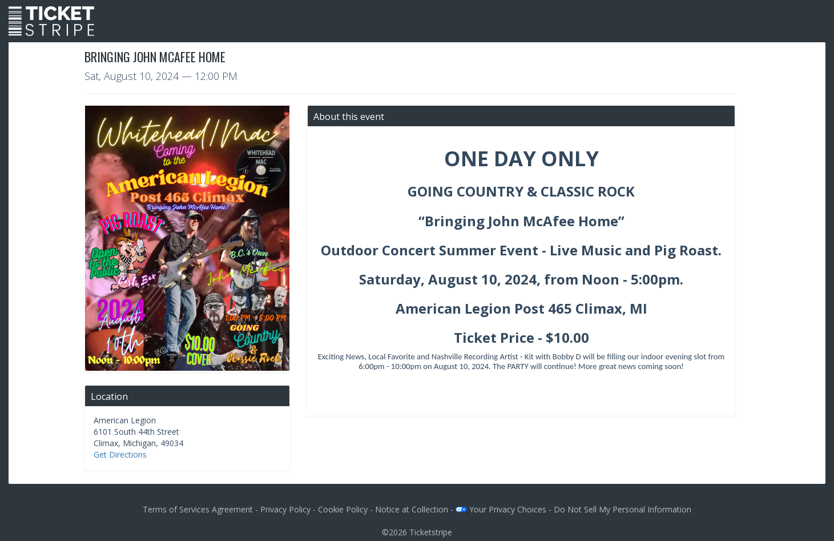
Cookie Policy (343, 509)
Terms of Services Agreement (198, 509)
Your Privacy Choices (501, 509)
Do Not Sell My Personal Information (622, 509)
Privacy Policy (285, 509)
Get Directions (120, 454)
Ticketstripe (430, 532)
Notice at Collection (411, 509)
